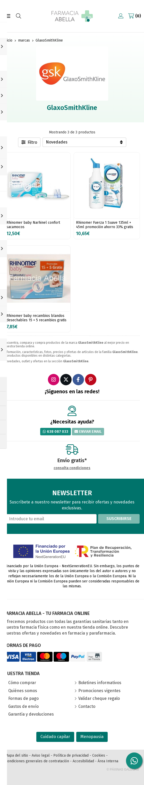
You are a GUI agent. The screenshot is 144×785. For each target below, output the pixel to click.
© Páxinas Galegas (123, 769)
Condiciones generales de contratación (37, 761)
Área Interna (108, 761)
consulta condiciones (72, 468)
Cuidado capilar (55, 736)
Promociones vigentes (99, 690)
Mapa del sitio (16, 755)
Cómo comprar (22, 682)
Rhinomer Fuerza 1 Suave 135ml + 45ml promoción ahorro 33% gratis (104, 224)
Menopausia (92, 736)
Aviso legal (41, 755)
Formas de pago (23, 698)
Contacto (86, 706)
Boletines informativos (99, 682)
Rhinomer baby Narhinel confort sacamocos (33, 224)
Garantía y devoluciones (31, 714)
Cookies (98, 755)
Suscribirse (118, 518)
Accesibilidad (83, 761)
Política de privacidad (71, 755)
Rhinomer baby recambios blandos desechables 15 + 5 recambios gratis (36, 318)
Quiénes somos (22, 690)
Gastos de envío (23, 706)
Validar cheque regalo (99, 698)
